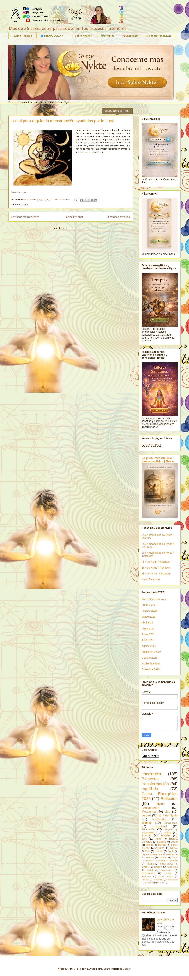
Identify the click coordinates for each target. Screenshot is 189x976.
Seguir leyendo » (19, 192)
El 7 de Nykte (168, 815)
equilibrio (150, 788)
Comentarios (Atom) (77, 228)
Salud (150, 870)
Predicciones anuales (154, 599)
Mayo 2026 (148, 628)
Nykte (161, 804)
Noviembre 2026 (151, 663)
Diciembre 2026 (151, 669)
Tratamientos (148, 873)
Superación (148, 829)
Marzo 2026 (148, 616)
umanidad (149, 883)
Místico (174, 848)
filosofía (150, 864)
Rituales (23, 204)
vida (167, 811)
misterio (146, 867)
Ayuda (170, 851)
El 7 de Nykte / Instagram (156, 573)
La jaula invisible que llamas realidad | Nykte (158, 459)
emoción (146, 835)
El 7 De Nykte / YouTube (156, 561)
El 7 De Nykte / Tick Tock (156, 567)
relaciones (158, 880)
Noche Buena (165, 876)
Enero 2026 (148, 604)
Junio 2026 (148, 634)
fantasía (173, 860)
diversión (146, 876)
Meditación (172, 854)
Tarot (175, 857)
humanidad (159, 819)
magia (167, 832)
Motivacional (159, 826)
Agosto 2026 (149, 645)
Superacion (166, 870)
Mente (149, 844)
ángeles (147, 823)
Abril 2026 (147, 622)
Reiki (147, 851)
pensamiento (150, 808)
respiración (172, 880)
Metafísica (149, 811)
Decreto (158, 867)
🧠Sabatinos (130, 35)
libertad (162, 844)
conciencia (151, 774)
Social (174, 841)
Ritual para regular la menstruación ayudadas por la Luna (62, 121)
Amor (158, 838)
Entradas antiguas (119, 216)
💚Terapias (107, 35)
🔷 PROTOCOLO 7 (51, 35)
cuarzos (145, 880)
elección (160, 860)
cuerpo (168, 873)
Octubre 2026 (149, 657)
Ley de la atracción (152, 854)
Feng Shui (172, 867)
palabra (161, 841)
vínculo (160, 883)
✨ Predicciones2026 (158, 35)
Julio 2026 (147, 640)
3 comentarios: (62, 199)
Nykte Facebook (151, 579)
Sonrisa (150, 857)
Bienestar (150, 779)
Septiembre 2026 (151, 651)
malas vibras (166, 864)
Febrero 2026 (149, 610)
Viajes (148, 860)
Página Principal (23, 35)
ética (144, 838)
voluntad (158, 851)
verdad (146, 815)
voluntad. (160, 848)
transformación (155, 783)
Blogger (127, 969)
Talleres (163, 857)
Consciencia (171, 822)
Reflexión (169, 798)
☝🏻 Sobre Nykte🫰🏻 (82, 35)
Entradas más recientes (25, 216)
